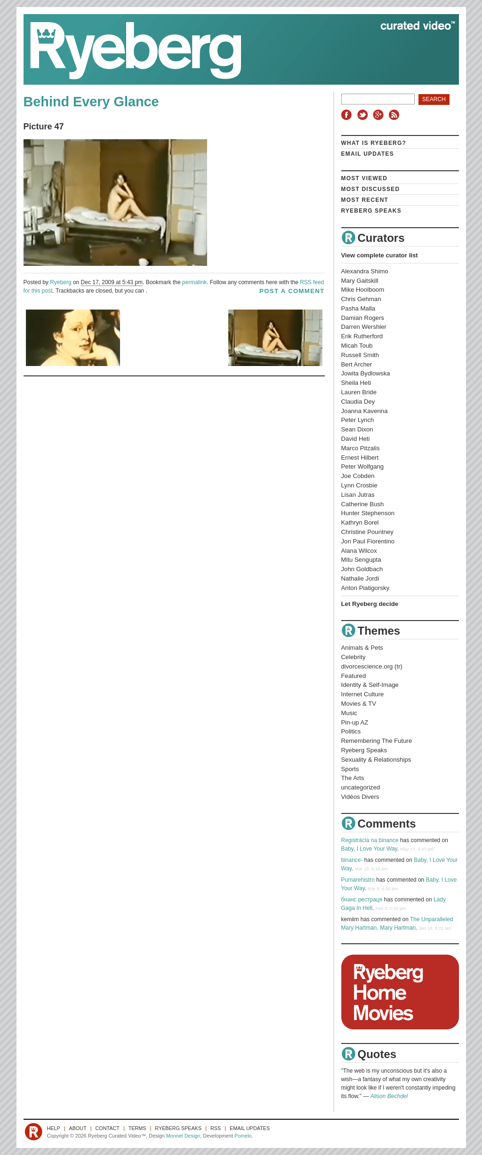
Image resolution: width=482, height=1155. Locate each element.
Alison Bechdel (389, 1096)
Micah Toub (357, 345)
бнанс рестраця (362, 899)
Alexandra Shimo (364, 271)
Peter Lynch (357, 419)
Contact (108, 1128)
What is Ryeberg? (374, 143)
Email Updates (367, 154)
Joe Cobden (358, 475)
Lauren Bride (359, 392)
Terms (137, 1128)
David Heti (355, 438)
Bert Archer (356, 364)
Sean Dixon (357, 429)
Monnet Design (183, 1136)
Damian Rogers (363, 317)
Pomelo (243, 1136)
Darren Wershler (364, 326)
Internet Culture (362, 694)
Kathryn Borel (360, 522)
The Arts (352, 777)
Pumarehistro (358, 879)
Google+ (379, 115)
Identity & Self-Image (370, 684)
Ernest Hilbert (360, 457)
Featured (353, 675)
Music (349, 713)
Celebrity (353, 657)
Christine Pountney (367, 531)
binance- (352, 860)
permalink (194, 282)
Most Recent (365, 200)
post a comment (291, 291)
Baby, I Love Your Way (369, 848)
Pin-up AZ (355, 722)
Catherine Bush (362, 504)
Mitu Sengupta (361, 559)
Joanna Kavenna (364, 410)
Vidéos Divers (360, 796)
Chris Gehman (361, 299)
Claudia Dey (358, 401)
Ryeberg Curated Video (232, 49)
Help (53, 1128)
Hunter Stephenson (368, 513)
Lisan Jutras (358, 494)
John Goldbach (362, 569)
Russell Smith (360, 354)
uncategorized (360, 787)
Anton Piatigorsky (365, 587)
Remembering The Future (376, 740)
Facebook (348, 115)
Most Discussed (370, 189)
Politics (351, 731)
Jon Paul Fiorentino (368, 541)
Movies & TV (359, 703)
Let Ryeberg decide (370, 603)
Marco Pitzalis (360, 448)
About (78, 1128)
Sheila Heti (356, 382)
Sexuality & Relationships (376, 759)
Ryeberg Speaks (371, 210)
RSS (395, 115)
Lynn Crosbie (359, 485)
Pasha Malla (358, 308)
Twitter (364, 115)
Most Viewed (364, 178)
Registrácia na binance (370, 840)
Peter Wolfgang (362, 466)
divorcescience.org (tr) (371, 666)
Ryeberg (60, 282)
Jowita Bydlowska (365, 373)
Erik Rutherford (362, 336)
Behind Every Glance (91, 101)
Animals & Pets (362, 647)
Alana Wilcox (359, 550)
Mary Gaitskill (359, 280)
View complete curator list (379, 255)
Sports (350, 769)
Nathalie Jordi (360, 578)
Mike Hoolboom (363, 289)
